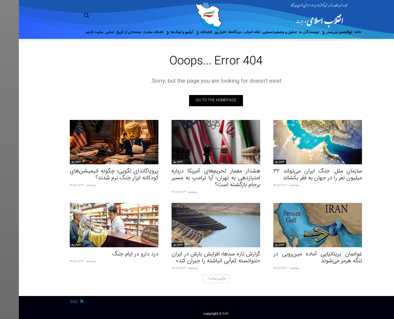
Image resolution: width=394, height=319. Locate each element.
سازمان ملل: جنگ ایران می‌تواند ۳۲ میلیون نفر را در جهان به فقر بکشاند (298, 175)
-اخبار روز (261, 162)
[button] (109, 15)
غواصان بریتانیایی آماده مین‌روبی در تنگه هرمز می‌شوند (298, 258)
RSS (54, 302)
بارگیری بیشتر (198, 278)
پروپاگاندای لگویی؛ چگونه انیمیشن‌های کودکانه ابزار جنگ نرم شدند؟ (95, 175)
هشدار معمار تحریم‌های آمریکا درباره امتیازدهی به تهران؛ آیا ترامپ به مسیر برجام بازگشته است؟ (197, 178)
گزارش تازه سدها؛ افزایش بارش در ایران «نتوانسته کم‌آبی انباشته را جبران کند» (197, 258)
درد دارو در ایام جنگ (116, 254)
